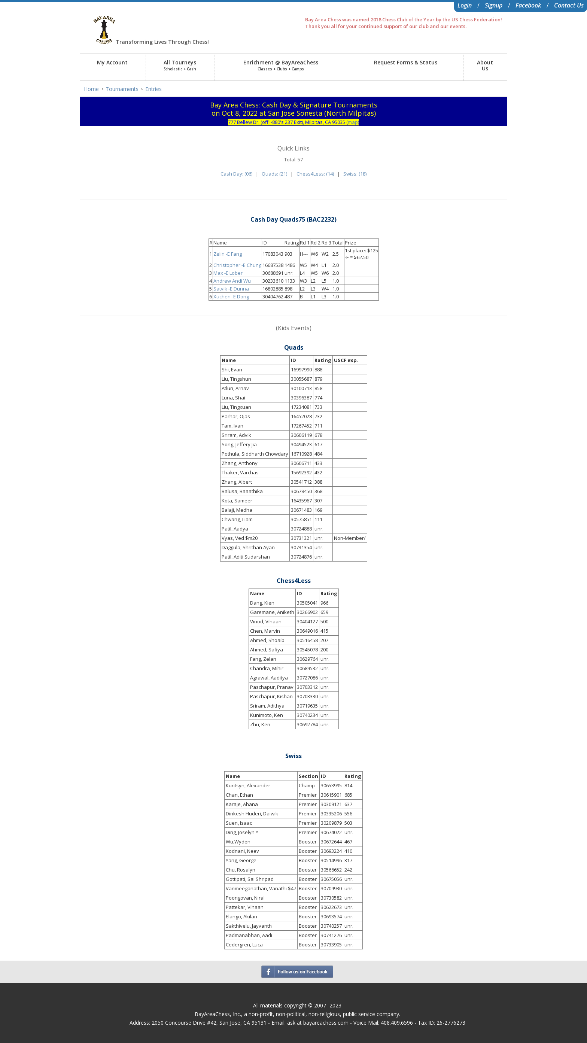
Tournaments (122, 88)
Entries (153, 88)
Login (464, 5)
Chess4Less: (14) (315, 173)
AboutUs (485, 65)
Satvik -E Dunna (231, 288)
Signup (493, 5)
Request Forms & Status (405, 62)
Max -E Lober (228, 273)
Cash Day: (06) (236, 173)
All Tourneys (180, 65)
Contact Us (569, 5)
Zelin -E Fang (227, 253)
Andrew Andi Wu (232, 280)
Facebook (528, 5)
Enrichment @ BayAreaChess (280, 65)
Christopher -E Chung (237, 265)
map (353, 122)
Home (91, 88)
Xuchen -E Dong (231, 296)
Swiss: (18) (355, 173)
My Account (112, 62)
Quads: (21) (274, 173)
